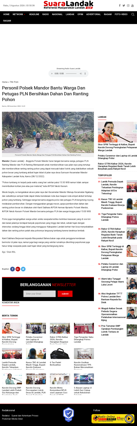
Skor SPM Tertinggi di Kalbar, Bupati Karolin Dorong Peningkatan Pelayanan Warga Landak (11, 343)
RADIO (45, 14)
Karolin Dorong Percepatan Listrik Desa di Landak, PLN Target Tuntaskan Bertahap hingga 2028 (35, 394)
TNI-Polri (14, 82)
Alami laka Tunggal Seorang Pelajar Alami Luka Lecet (112, 281)
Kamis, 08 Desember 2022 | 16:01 (13, 106)
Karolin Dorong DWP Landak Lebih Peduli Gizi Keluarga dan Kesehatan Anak (11, 391)
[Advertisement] (68, 45)
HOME (6, 14)
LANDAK (70, 14)
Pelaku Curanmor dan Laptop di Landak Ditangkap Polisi (34, 340)
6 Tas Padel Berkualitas (55, 363)
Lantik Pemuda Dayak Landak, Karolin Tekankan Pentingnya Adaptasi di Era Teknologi (12, 367)
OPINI (80, 14)
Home (5, 82)
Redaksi (6, 415)
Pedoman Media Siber (12, 419)
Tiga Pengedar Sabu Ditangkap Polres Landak (83, 339)
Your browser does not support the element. (68, 73)
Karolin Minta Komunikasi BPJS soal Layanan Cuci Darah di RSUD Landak (58, 393)
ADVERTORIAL (93, 14)
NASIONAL (57, 14)
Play (129, 418)
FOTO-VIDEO (121, 14)
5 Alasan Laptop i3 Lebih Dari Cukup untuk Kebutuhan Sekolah (83, 391)
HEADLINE (34, 14)
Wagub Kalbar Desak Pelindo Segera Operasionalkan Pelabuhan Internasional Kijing (113, 314)
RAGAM (108, 14)
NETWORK (18, 14)
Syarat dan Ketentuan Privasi (25, 415)
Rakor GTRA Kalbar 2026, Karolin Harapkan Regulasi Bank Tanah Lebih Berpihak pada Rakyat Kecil (59, 343)
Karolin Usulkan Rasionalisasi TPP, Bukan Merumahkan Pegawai (83, 366)
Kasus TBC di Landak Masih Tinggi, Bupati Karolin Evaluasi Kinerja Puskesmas (36, 366)
